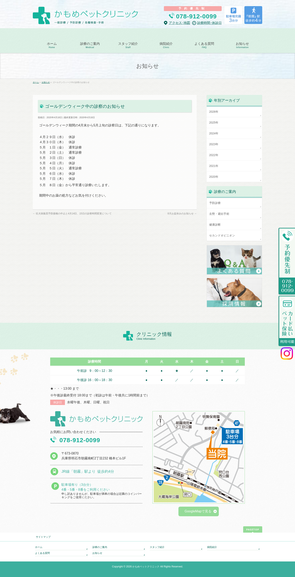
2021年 (213, 166)
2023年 (213, 144)
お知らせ (97, 553)
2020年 (213, 176)
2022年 (213, 155)
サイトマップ (43, 537)
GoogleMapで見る (198, 511)
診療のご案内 (99, 547)
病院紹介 (212, 547)
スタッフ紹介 (157, 547)
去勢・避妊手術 (219, 213)
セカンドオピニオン (222, 235)
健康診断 (215, 224)
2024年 (213, 133)
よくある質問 (42, 553)
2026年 (213, 111)
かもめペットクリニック (145, 566)
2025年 (213, 122)
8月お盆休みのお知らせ (182, 213)
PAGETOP (252, 529)
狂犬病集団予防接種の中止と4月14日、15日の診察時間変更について (72, 213)
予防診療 (215, 203)
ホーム (38, 547)
